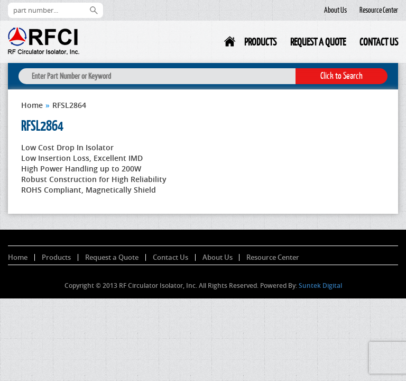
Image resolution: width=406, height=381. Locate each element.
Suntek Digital (320, 285)
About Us (335, 10)
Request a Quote (318, 41)
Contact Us (378, 41)
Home (230, 43)
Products (260, 41)
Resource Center (378, 10)
